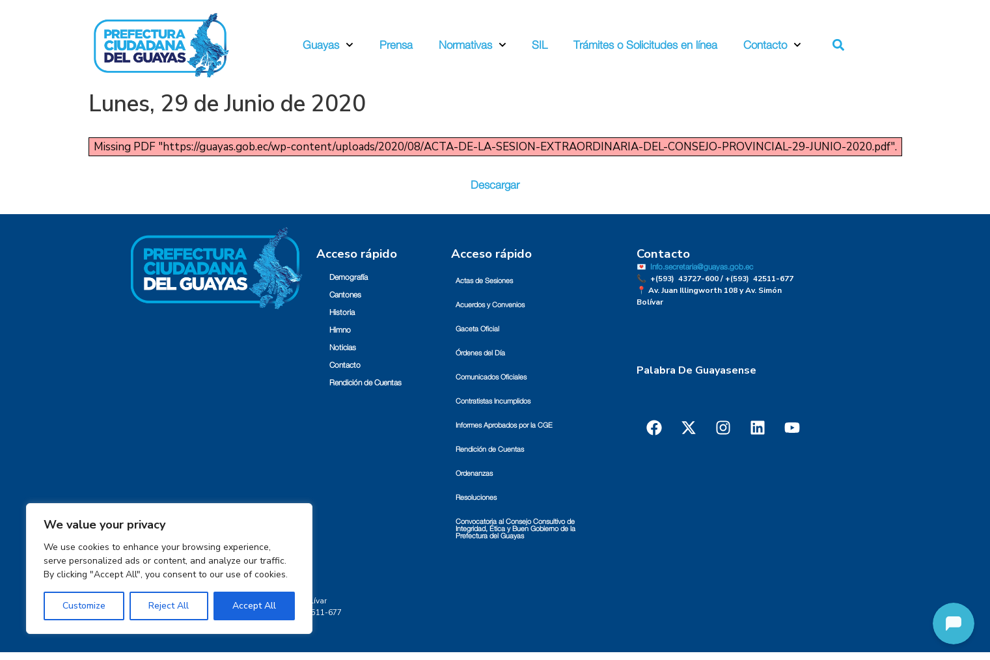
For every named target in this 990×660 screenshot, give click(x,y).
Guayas (328, 44)
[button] (838, 45)
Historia (342, 312)
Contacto (772, 44)
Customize (83, 605)
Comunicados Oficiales (491, 377)
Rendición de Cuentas (365, 383)
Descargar (495, 185)
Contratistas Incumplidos (493, 401)
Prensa (396, 45)
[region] (169, 568)
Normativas (472, 44)
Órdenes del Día (480, 353)
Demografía (348, 277)
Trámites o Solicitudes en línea (645, 45)
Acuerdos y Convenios (490, 305)
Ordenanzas (474, 473)
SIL (539, 45)
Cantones (345, 295)
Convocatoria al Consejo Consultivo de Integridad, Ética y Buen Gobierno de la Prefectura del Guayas (515, 529)
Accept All (254, 605)
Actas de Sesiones (484, 280)
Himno (340, 330)
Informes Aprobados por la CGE (504, 425)
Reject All (168, 605)
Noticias (342, 347)
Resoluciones (476, 497)
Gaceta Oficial (477, 329)
